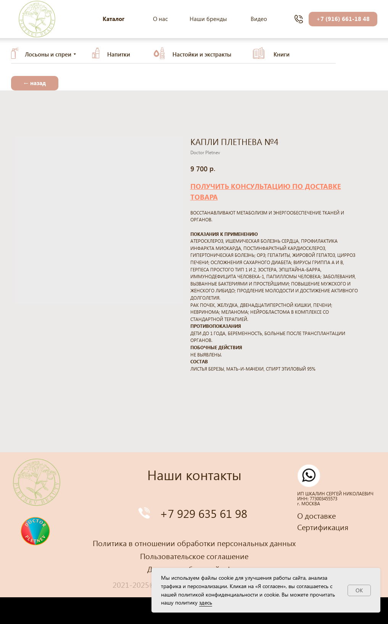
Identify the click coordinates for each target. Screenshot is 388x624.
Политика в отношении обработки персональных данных (194, 542)
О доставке (316, 515)
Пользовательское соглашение (194, 555)
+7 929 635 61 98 (203, 513)
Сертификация (322, 526)
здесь (205, 602)
